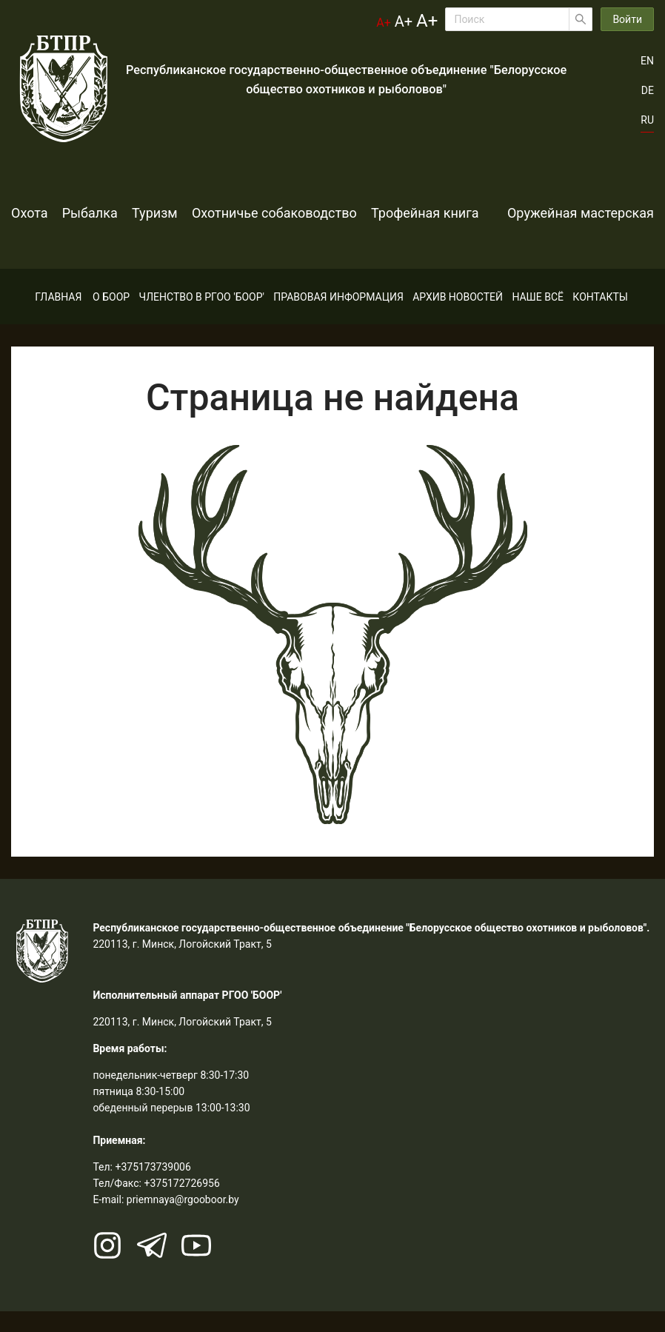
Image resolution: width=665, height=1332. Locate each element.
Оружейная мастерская (84, 253)
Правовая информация (338, 318)
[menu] (332, 317)
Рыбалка (108, 213)
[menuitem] (58, 318)
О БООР (111, 318)
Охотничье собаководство (328, 213)
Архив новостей (457, 318)
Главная (58, 318)
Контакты (600, 318)
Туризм (190, 213)
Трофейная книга (497, 213)
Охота (29, 213)
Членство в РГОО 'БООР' (201, 318)
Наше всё (538, 318)
